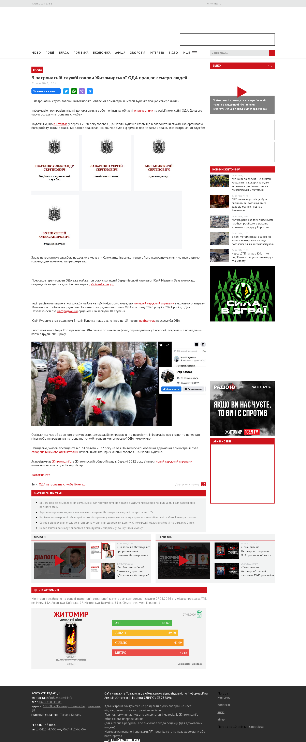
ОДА (42, 484)
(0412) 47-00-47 (50, 729)
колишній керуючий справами (154, 303)
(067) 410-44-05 (50, 702)
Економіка (102, 53)
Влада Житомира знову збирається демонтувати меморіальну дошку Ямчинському (91, 528)
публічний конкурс (101, 284)
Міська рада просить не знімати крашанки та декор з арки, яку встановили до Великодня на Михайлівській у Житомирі (251, 184)
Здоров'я (137, 53)
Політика (80, 53)
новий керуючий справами (174, 461)
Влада (64, 53)
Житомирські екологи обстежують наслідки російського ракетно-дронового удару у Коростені (252, 223)
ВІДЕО (173, 53)
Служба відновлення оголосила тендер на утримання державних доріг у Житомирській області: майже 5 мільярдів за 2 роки (117, 522)
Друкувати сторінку (187, 484)
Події (49, 53)
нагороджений (67, 311)
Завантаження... (45, 91)
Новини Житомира (226, 169)
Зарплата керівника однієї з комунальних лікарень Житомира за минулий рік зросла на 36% (97, 512)
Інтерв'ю (157, 53)
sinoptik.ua (256, 727)
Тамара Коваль (70, 715)
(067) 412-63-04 (74, 729)
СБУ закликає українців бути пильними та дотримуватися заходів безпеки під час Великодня (249, 204)
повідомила (147, 320)
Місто (36, 53)
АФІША (120, 53)
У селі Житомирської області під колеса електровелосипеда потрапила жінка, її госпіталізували (253, 240)
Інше (186, 53)
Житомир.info (61, 461)
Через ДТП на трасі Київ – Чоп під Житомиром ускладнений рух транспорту (252, 257)
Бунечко (80, 484)
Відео (217, 65)
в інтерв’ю (61, 124)
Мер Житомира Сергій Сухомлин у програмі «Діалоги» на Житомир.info (133, 571)
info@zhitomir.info (59, 698)
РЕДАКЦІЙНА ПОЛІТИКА (122, 740)
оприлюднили (143, 110)
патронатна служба (59, 484)
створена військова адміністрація (54, 452)
